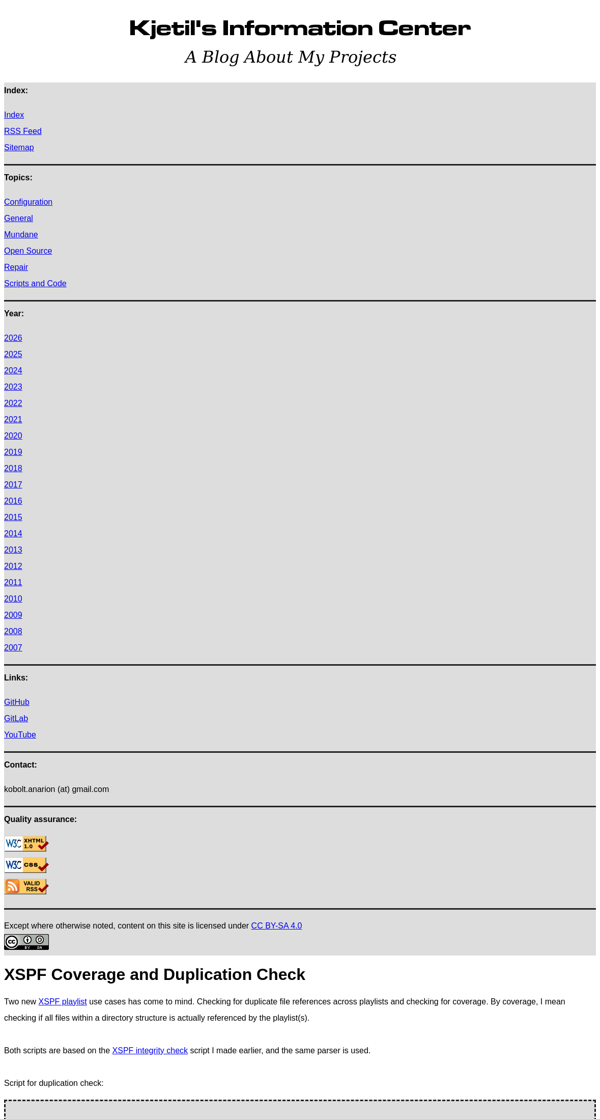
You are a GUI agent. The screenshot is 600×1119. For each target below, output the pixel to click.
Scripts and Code (35, 283)
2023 (13, 387)
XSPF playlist (63, 1001)
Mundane (21, 234)
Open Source (28, 251)
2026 (13, 338)
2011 (13, 582)
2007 (13, 647)
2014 (13, 533)
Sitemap (19, 147)
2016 (13, 501)
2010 (13, 598)
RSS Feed (23, 131)
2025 (13, 354)
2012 (13, 566)
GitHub (17, 702)
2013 (13, 549)
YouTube (20, 734)
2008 (13, 631)
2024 (13, 370)
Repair (16, 267)
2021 (13, 419)
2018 (13, 468)
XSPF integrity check (150, 1050)
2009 (13, 615)
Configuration (28, 202)
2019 (13, 452)
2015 (13, 517)
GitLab (16, 718)
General (18, 218)
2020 (13, 435)
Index (14, 115)
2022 (13, 403)
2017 (13, 484)
